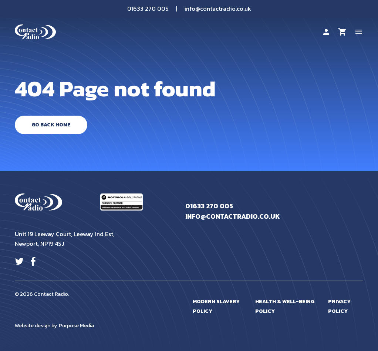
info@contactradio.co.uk (217, 8)
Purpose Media (76, 326)
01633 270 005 (147, 8)
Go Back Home (51, 125)
